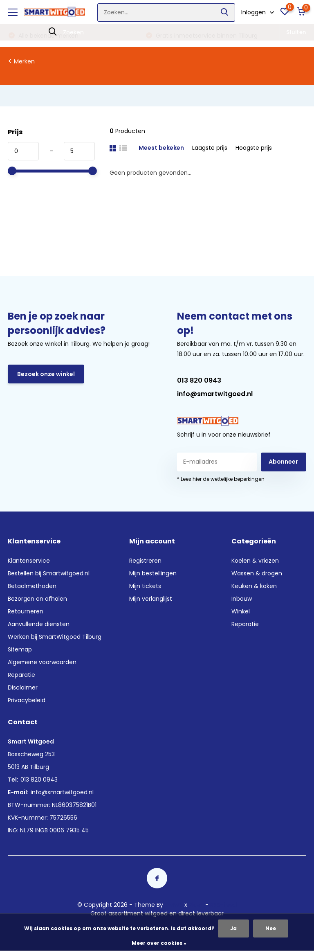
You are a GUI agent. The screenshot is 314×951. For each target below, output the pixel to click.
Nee (270, 928)
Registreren (145, 561)
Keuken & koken (254, 586)
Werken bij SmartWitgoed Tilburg (54, 637)
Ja (233, 928)
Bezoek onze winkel (46, 374)
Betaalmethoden (32, 586)
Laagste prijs (209, 148)
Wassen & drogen (256, 573)
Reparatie (21, 675)
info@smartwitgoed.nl (215, 394)
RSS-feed (223, 905)
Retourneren (25, 611)
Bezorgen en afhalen (37, 599)
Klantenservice (29, 561)
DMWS (174, 905)
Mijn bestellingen (153, 573)
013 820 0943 (199, 380)
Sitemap (20, 649)
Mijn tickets (145, 586)
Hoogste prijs (254, 148)
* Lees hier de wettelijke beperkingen (221, 479)
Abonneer (283, 461)
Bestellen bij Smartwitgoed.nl (49, 573)
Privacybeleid (26, 700)
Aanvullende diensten (39, 624)
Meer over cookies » (159, 943)
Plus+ (196, 905)
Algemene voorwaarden (42, 662)
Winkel (240, 611)
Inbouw (241, 599)
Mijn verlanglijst (150, 599)
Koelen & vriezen (255, 561)
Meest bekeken (161, 148)
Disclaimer (23, 687)
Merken (24, 61)
